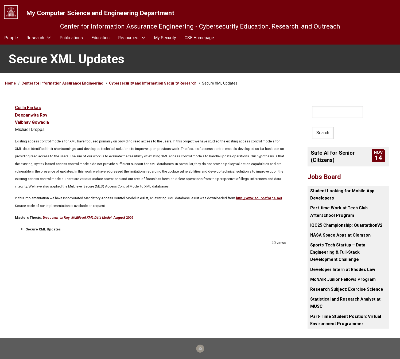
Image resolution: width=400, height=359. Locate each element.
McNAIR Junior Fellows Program (343, 279)
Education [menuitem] (100, 37)
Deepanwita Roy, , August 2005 (87, 218)
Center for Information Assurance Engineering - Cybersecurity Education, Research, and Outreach (200, 26)
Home (10, 83)
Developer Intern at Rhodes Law (342, 269)
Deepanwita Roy (31, 115)
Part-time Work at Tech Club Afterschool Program (339, 211)
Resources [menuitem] (134, 38)
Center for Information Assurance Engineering (62, 83)
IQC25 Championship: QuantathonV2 (346, 225)
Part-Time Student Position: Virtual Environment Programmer (345, 320)
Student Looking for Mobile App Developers (342, 194)
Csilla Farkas (28, 107)
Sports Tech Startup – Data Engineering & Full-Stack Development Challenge (337, 252)
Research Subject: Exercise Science (346, 289)
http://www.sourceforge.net (259, 198)
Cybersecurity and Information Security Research (153, 83)
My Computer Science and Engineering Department (100, 13)
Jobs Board (324, 177)
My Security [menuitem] (165, 37)
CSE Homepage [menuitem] (199, 37)
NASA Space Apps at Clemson (340, 235)
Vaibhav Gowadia (32, 122)
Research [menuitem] (35, 37)
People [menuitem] (11, 37)
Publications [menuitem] (71, 37)
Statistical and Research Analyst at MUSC (345, 303)
